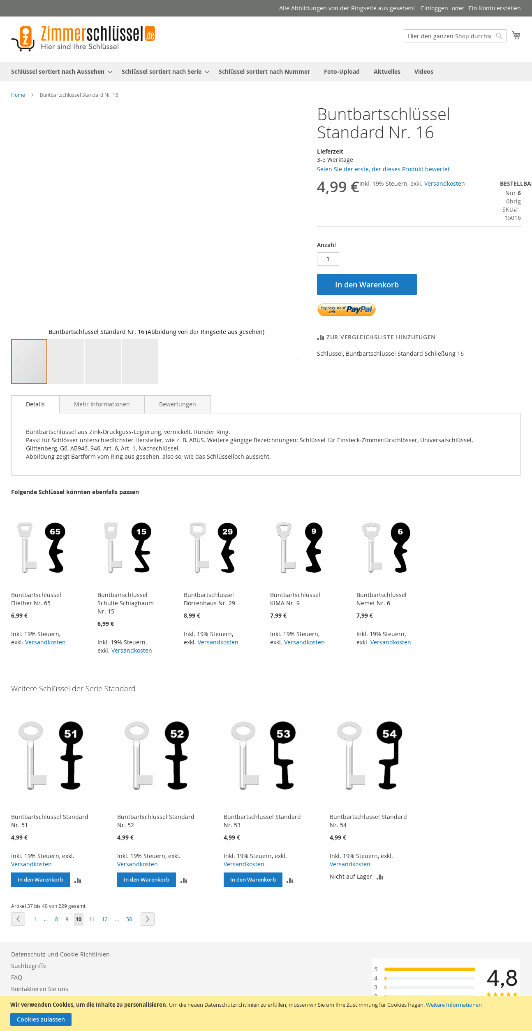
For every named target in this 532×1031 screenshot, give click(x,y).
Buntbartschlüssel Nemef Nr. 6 (381, 599)
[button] (27, 221)
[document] (267, 1013)
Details (35, 404)
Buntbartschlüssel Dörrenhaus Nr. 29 (209, 599)
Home (18, 94)
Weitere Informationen (454, 1004)
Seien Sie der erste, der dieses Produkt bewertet (383, 169)
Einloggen (434, 8)
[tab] (35, 404)
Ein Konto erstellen (495, 8)
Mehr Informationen (102, 404)
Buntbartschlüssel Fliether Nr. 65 (36, 599)
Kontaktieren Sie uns (39, 989)
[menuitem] (59, 71)
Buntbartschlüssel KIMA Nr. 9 (295, 599)
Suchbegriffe (28, 966)
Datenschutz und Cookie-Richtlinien (60, 954)
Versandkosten (444, 183)
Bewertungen (177, 404)
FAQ (16, 977)
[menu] (266, 71)
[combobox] (455, 35)
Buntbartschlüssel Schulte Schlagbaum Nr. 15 (125, 603)
